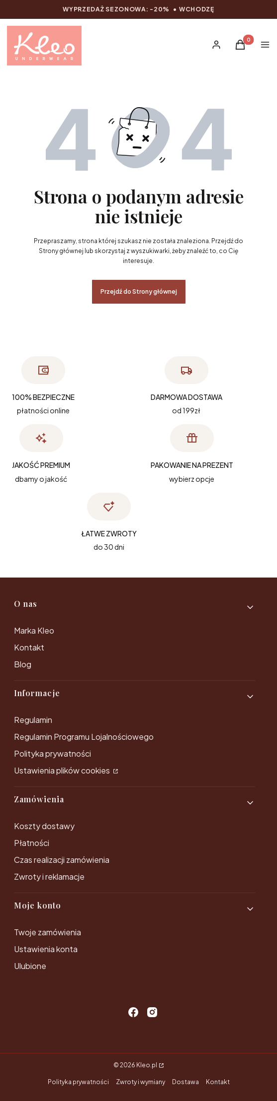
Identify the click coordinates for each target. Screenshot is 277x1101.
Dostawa (185, 1082)
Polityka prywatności (52, 753)
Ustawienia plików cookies (62, 770)
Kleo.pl (146, 1065)
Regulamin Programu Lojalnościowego (84, 736)
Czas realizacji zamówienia (61, 859)
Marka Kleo (34, 630)
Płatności (31, 843)
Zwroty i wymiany (140, 1082)
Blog (22, 664)
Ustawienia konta (46, 949)
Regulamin (33, 719)
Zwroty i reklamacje (49, 876)
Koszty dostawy (44, 826)
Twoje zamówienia (47, 932)
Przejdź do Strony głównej (138, 291)
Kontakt (29, 647)
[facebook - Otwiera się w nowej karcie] (133, 1012)
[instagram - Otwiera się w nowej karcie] (152, 1012)
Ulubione (30, 966)
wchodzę (196, 9)
